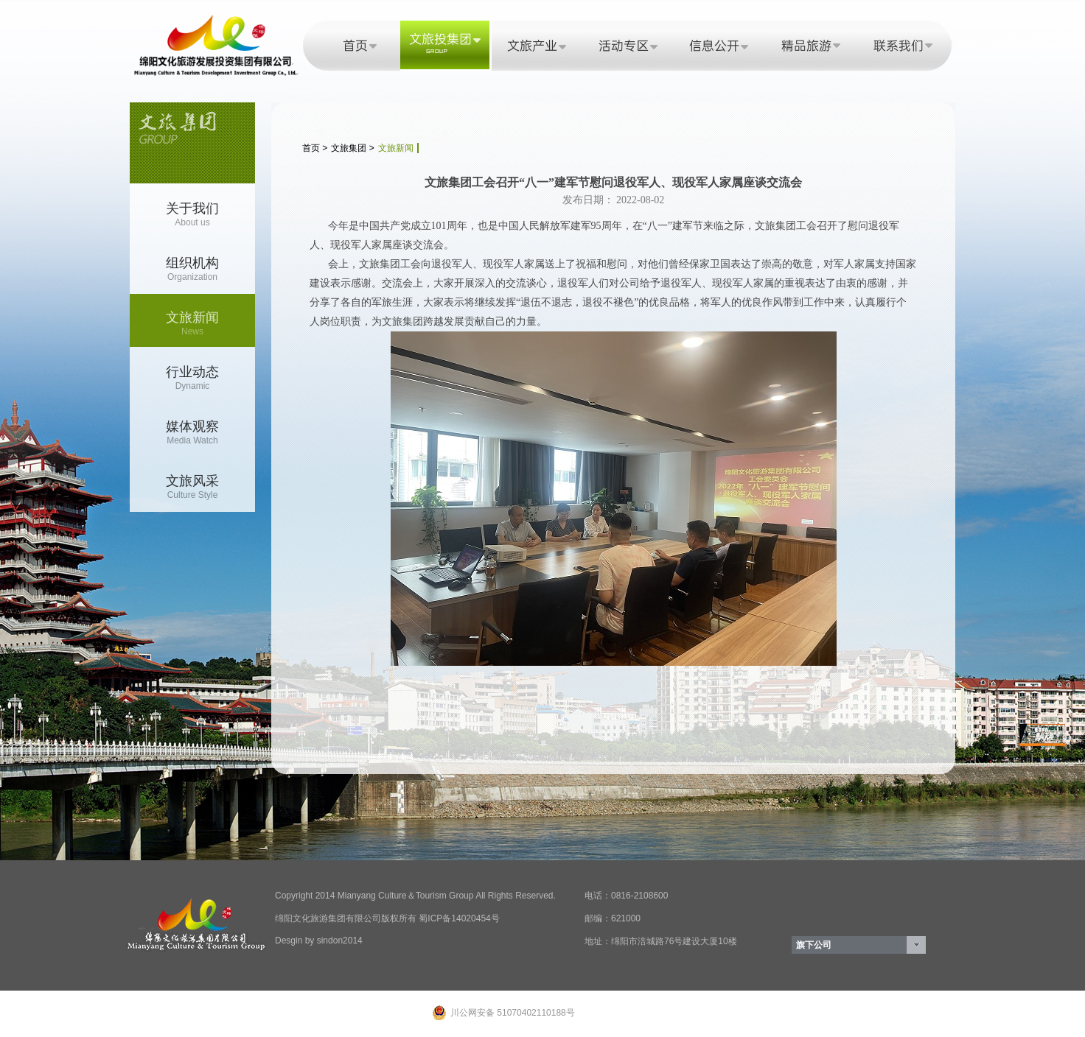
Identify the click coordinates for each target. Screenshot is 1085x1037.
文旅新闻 (396, 148)
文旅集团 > (352, 148)
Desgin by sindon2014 (319, 940)
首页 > (314, 148)
